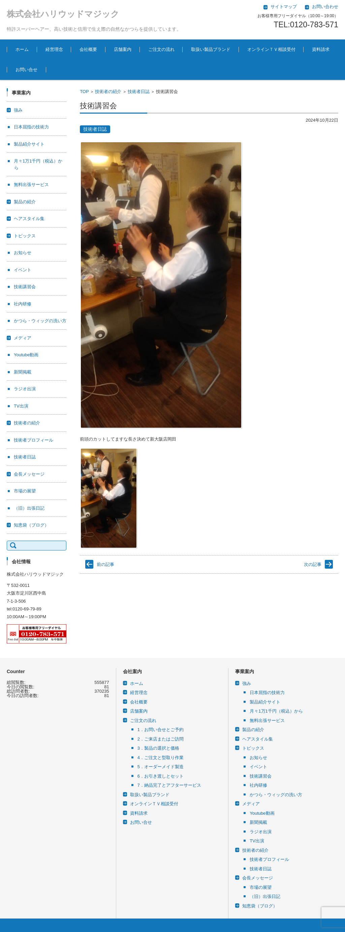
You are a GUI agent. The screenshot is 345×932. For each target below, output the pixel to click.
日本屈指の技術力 (31, 126)
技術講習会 (25, 286)
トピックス (25, 235)
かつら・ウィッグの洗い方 (40, 320)
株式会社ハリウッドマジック (63, 14)
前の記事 (105, 564)
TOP (84, 91)
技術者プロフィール (33, 440)
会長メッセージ (29, 474)
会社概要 (88, 49)
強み (18, 110)
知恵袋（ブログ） (31, 525)
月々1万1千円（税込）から (276, 711)
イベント (22, 269)
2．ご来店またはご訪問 (160, 739)
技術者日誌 (139, 91)
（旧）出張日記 (29, 508)
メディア (22, 337)
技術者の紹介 (108, 91)
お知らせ (22, 252)
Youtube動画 (26, 354)
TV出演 (21, 406)
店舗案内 (122, 49)
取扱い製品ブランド (210, 49)
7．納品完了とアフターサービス (169, 785)
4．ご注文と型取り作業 (160, 757)
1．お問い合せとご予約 (160, 729)
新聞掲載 (22, 371)
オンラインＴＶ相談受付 (271, 49)
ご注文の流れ (161, 49)
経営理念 (54, 49)
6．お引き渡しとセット (160, 776)
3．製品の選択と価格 (158, 748)
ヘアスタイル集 (29, 218)
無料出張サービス (31, 184)
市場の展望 (25, 490)
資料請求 (321, 49)
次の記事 (312, 564)
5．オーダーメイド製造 (160, 766)
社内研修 (22, 303)
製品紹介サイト (29, 144)
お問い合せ (26, 69)
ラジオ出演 (25, 388)
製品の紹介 (25, 201)
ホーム (22, 49)
